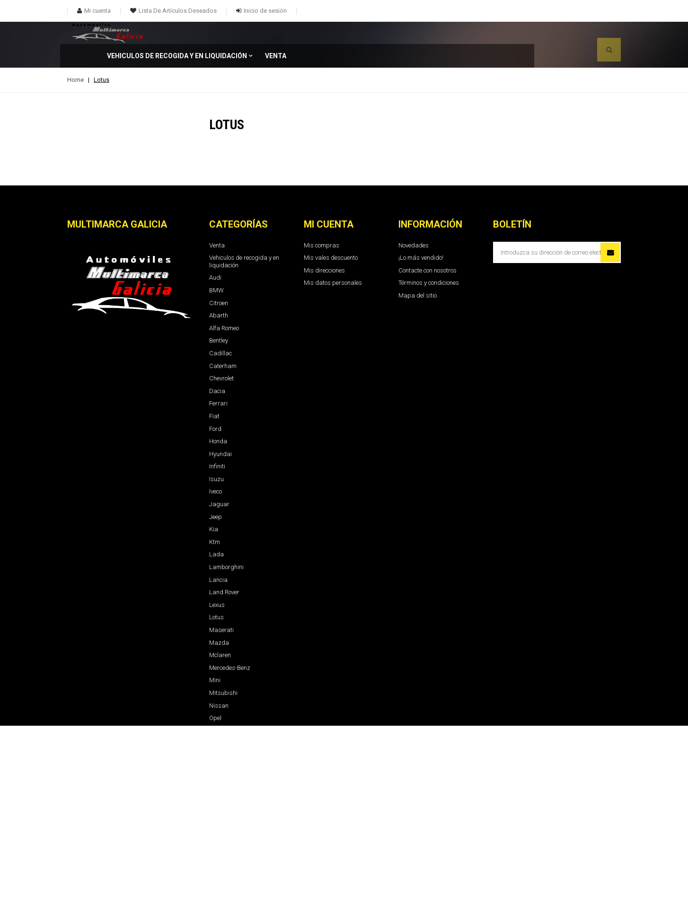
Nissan (219, 683)
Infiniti (217, 444)
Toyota (217, 846)
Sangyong (223, 783)
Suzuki (218, 809)
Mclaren (220, 632)
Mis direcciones (324, 248)
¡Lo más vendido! (420, 235)
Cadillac (220, 330)
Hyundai (220, 431)
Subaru (219, 796)
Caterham (223, 343)
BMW (216, 268)
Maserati (221, 607)
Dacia (217, 368)
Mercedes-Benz (229, 645)
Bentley (218, 318)
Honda (218, 418)
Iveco (215, 469)
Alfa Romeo (224, 305)
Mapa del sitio (417, 273)
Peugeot (219, 708)
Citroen (218, 280)
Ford (215, 406)
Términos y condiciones (428, 260)
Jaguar (219, 481)
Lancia (218, 557)
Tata (215, 821)
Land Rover (224, 569)
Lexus (217, 582)
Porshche (221, 720)
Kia (213, 506)
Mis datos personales (333, 260)
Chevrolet (221, 356)
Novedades (413, 223)
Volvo (216, 871)
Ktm (214, 519)
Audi (215, 255)
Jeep (215, 494)
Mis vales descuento (331, 235)
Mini (215, 657)
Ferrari (218, 381)
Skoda (217, 758)
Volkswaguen (227, 859)
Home (75, 57)
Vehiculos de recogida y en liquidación (264, 33)
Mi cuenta (328, 202)
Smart (217, 771)
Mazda (219, 620)
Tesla (216, 834)
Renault (219, 733)
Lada (216, 532)
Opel (215, 695)
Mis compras (321, 223)
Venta (363, 33)
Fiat (214, 393)
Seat (215, 746)
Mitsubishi (223, 670)
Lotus (216, 594)
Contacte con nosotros (427, 248)
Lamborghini (226, 544)
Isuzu (216, 456)
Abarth (218, 293)
